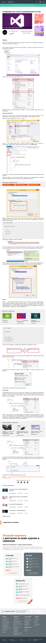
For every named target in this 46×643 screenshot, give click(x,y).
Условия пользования (4, 640)
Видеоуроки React (17, 634)
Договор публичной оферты (23, 640)
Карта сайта (30, 640)
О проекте (37, 618)
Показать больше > (6, 516)
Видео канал (5, 629)
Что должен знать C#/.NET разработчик (17, 510)
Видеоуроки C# (17, 622)
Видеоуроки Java (17, 626)
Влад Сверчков (13, 493)
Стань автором (28, 618)
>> (33, 5)
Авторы (36, 622)
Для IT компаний (28, 620)
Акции (26, 629)
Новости (26, 630)
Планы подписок (5, 624)
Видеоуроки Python (17, 621)
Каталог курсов (5, 621)
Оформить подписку (13, 573)
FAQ (35, 621)
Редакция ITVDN (13, 500)
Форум (3, 632)
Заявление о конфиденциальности (13, 640)
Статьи (3, 630)
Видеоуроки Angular (18, 633)
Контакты (37, 620)
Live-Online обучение (6, 627)
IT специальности (6, 622)
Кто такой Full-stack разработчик (16, 504)
